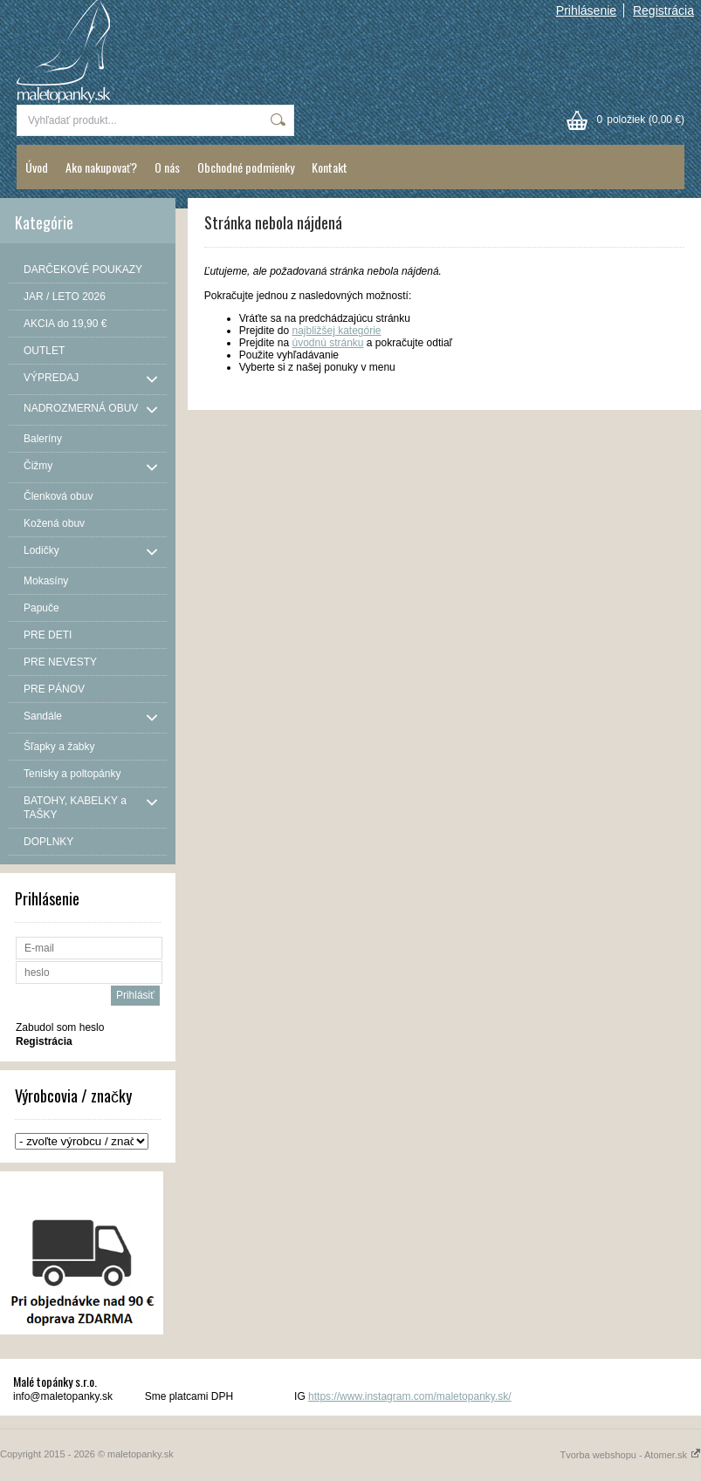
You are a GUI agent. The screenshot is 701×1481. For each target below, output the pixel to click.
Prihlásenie (586, 10)
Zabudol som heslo (60, 1027)
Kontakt (329, 167)
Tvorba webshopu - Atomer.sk (630, 1455)
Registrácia (663, 10)
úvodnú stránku (327, 343)
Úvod (36, 167)
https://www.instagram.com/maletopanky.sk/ (410, 1396)
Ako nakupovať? (101, 167)
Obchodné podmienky (245, 167)
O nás (167, 167)
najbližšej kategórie (336, 330)
